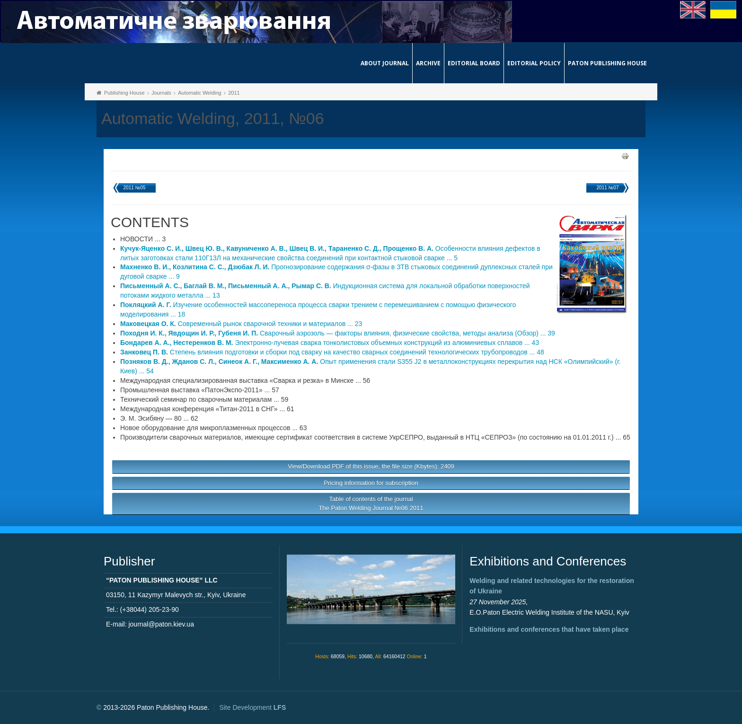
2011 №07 (608, 187)
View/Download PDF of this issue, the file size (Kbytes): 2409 (371, 466)
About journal (385, 63)
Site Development (252, 707)
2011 (233, 93)
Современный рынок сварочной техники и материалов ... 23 (241, 323)
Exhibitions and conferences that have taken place (548, 629)
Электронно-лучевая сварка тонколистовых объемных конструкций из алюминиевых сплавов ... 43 (329, 342)
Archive (428, 63)
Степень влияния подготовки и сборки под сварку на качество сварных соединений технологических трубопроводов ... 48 (332, 352)
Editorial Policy (534, 63)
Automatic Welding (199, 93)
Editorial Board (474, 63)
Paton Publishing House (607, 63)
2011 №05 (135, 187)
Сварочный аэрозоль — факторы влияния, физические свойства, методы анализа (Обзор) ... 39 (337, 333)
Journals (161, 93)
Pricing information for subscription (371, 482)
